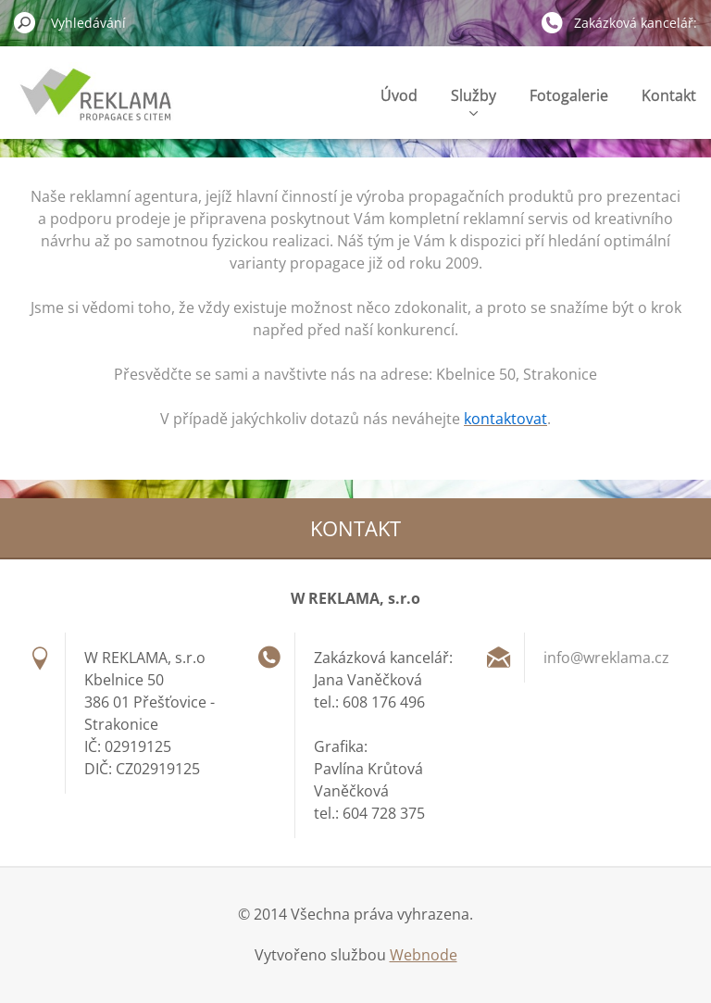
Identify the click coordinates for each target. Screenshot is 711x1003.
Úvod (399, 95)
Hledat (25, 22)
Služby (473, 100)
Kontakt (669, 95)
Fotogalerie (569, 95)
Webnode (423, 955)
